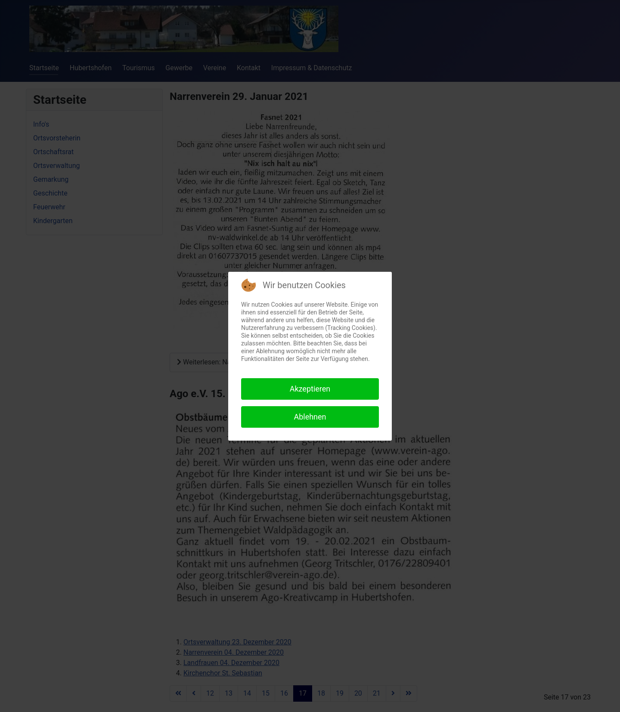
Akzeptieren (310, 388)
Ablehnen (310, 416)
